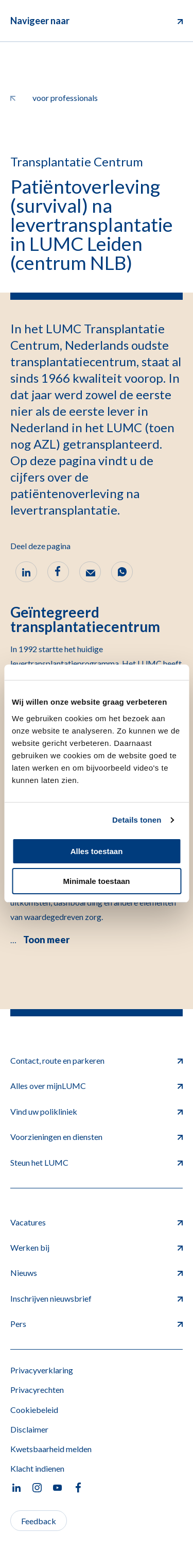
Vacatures (96, 1222)
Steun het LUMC (96, 1162)
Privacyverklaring (41, 1370)
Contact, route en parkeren (96, 1060)
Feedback (38, 1521)
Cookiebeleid (34, 1410)
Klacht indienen (37, 1468)
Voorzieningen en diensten (96, 1137)
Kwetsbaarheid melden (51, 1449)
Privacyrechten (37, 1389)
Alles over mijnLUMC (96, 1086)
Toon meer (46, 939)
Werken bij (96, 1247)
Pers (96, 1323)
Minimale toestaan (96, 881)
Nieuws (96, 1273)
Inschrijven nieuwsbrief (96, 1298)
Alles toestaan (97, 851)
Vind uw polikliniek (96, 1111)
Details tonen (136, 819)
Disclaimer (29, 1429)
